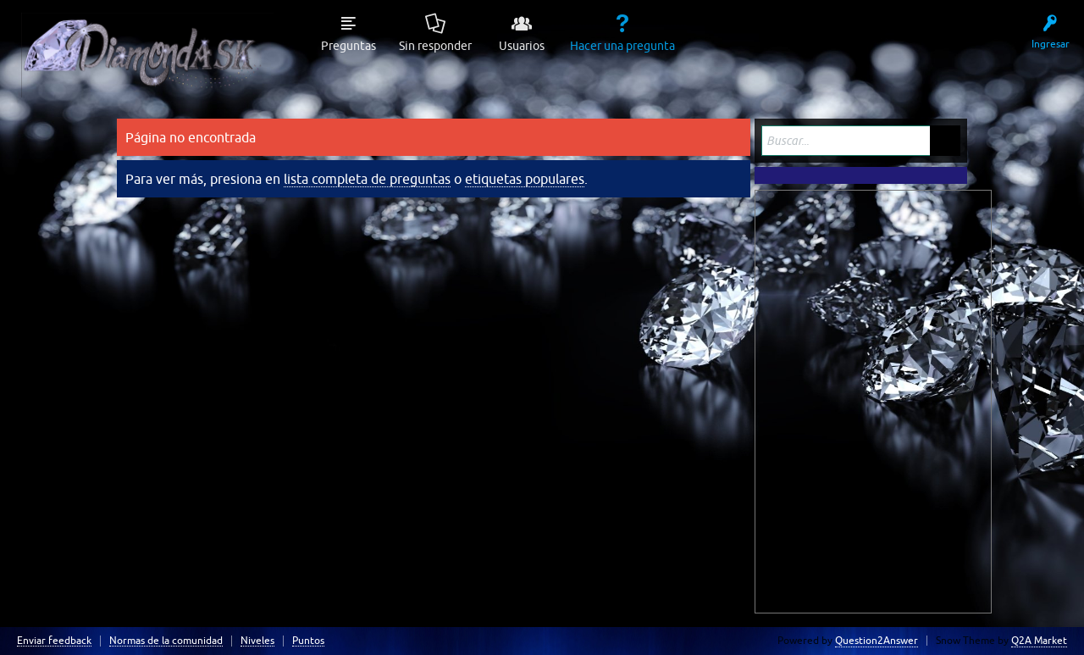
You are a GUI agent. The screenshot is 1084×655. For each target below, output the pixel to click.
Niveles (257, 641)
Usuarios (522, 46)
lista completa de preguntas (367, 178)
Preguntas (348, 46)
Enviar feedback (54, 641)
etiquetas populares (524, 178)
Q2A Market (1039, 641)
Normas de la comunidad (166, 641)
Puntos (308, 641)
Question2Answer (876, 641)
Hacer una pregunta (622, 46)
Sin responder (435, 46)
